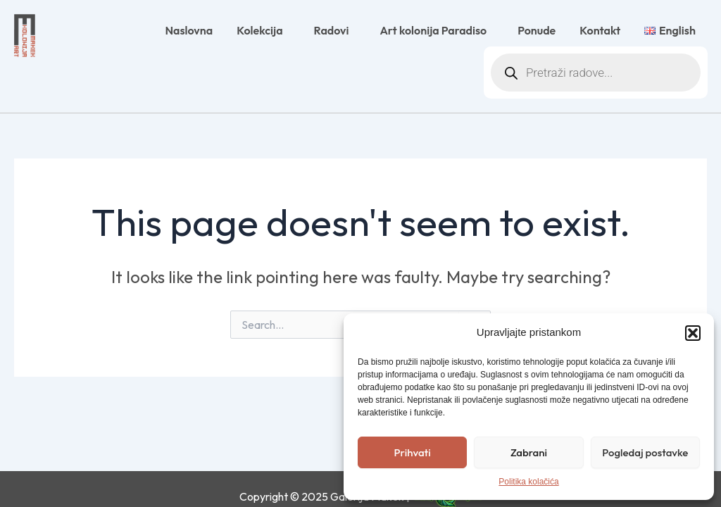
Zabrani (528, 452)
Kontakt (599, 30)
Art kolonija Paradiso (437, 30)
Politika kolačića (528, 482)
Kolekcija (263, 30)
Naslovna (189, 30)
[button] (693, 333)
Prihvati (412, 452)
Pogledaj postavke (645, 452)
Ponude (537, 30)
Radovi (335, 30)
